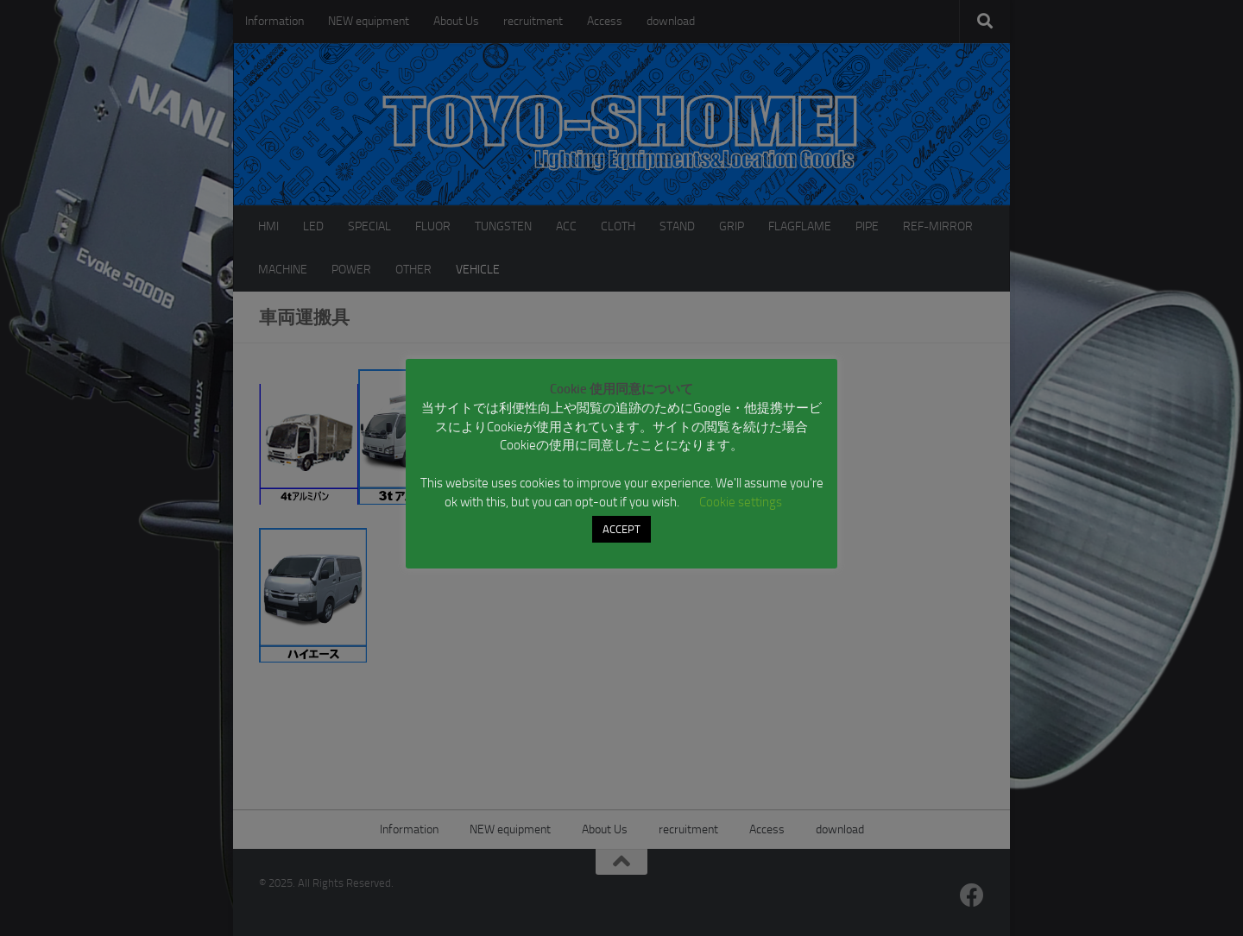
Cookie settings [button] (740, 502)
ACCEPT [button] (621, 529)
